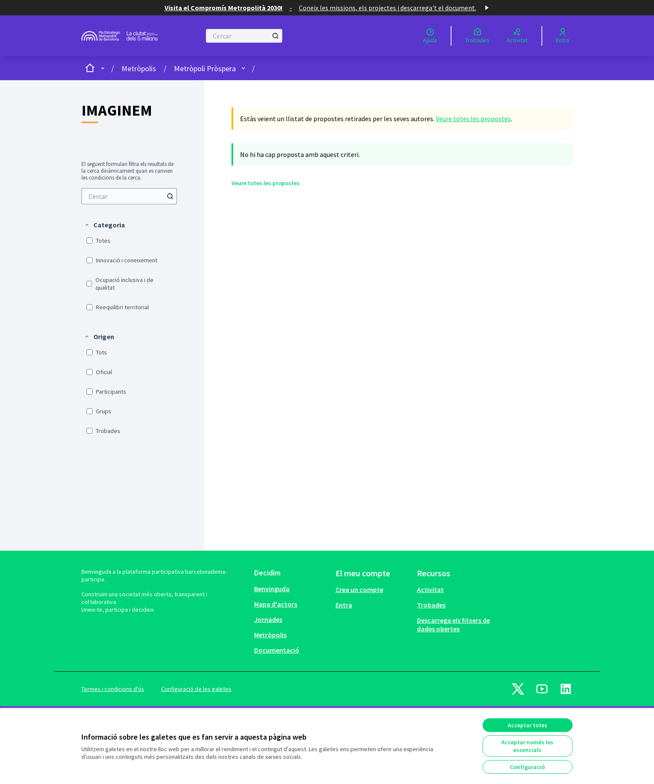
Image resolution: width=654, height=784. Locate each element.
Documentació (276, 650)
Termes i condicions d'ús (112, 689)
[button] (104, 225)
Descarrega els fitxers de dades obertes (453, 624)
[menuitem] (129, 196)
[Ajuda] (430, 36)
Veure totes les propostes (473, 118)
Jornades (268, 619)
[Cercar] (244, 36)
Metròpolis (139, 68)
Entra (344, 605)
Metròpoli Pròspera (205, 68)
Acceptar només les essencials (527, 746)
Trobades (431, 605)
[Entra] (563, 36)
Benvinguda (271, 588)
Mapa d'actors (275, 604)
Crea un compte (359, 589)
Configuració (527, 767)
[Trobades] (477, 36)
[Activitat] (517, 36)
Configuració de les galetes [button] (196, 689)
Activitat (430, 589)
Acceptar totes (527, 725)
